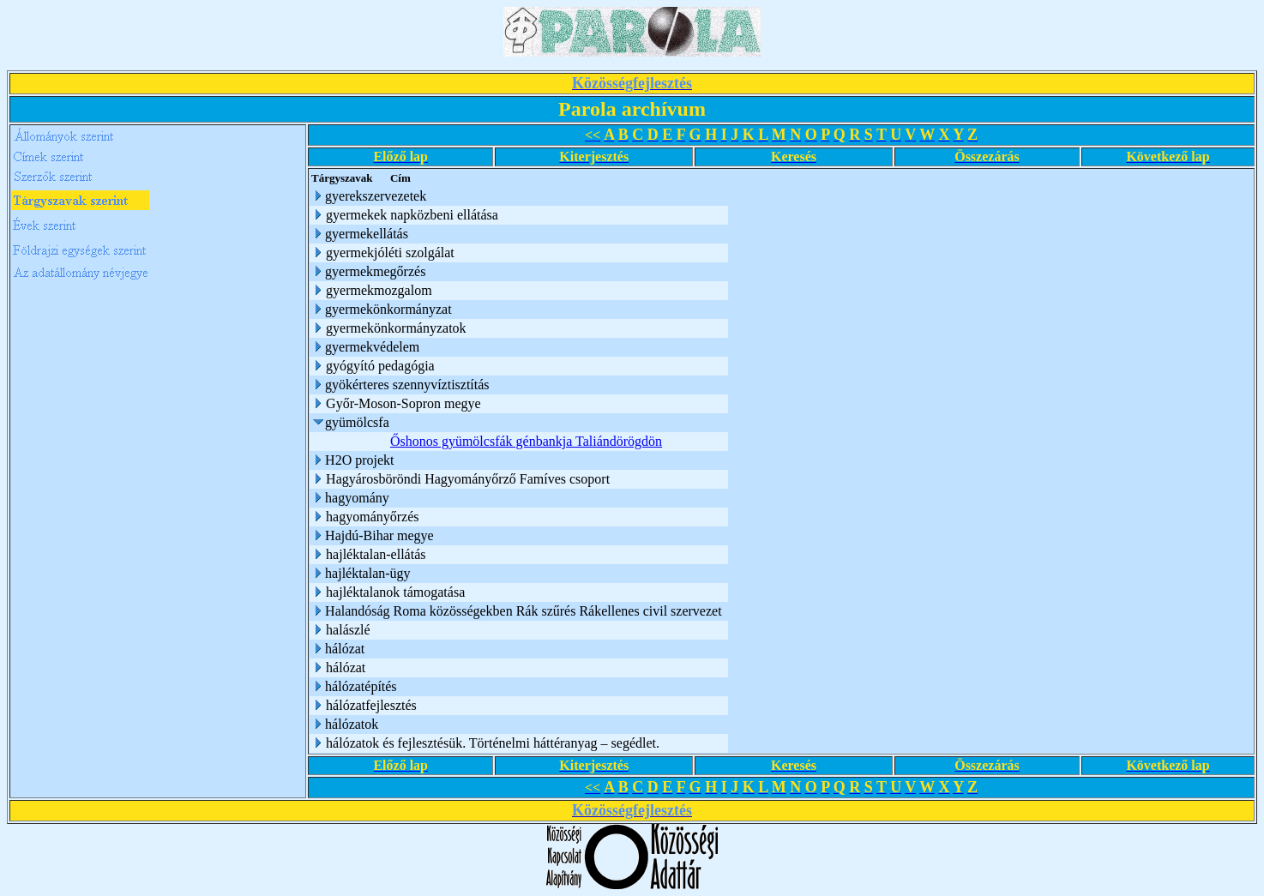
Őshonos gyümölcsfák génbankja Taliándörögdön (526, 441)
